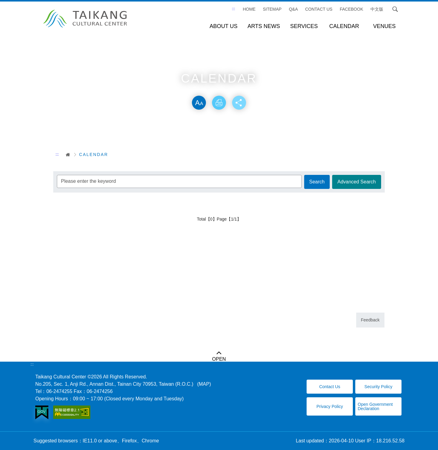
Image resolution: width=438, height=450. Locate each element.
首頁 (66, 154)
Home (249, 9)
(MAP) (204, 384)
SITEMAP (272, 9)
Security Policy (378, 386)
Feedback (370, 319)
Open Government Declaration (375, 406)
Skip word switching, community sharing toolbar (219, 89)
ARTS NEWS (264, 26)
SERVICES (304, 26)
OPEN (219, 359)
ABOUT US (224, 26)
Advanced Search (356, 181)
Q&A (293, 9)
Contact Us (329, 386)
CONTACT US (318, 9)
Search (395, 9)
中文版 (376, 9)
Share (239, 103)
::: (233, 8)
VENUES (384, 26)
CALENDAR (344, 26)
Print (219, 103)
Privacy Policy (329, 406)
